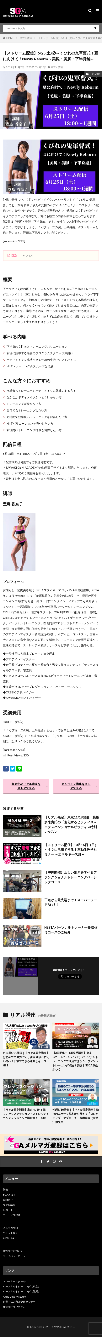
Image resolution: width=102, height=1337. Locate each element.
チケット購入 (10, 1233)
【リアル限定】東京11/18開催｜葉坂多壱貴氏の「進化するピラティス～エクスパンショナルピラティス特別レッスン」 (71, 824)
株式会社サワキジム (14, 1306)
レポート (8, 1209)
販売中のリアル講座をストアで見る (26, 786)
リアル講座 (26, 38)
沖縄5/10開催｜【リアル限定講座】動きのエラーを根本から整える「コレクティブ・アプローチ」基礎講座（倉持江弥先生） (75, 1116)
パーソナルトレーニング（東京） (21, 1286)
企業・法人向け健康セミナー (19, 1301)
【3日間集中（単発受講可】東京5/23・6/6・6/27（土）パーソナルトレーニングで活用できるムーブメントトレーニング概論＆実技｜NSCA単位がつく (75, 1061)
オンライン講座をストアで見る (76, 786)
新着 (5, 1189)
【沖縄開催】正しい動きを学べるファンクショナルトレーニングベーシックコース (70, 877)
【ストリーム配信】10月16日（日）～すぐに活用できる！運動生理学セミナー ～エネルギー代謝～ (71, 850)
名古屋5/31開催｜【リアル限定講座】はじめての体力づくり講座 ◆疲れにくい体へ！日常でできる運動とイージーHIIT (26, 1059)
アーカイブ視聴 (11, 1215)
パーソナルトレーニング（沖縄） (21, 1291)
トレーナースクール (14, 1281)
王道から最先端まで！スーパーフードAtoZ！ (70, 902)
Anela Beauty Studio (14, 1296)
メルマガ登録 (10, 1227)
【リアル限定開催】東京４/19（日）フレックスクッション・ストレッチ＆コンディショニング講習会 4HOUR (26, 1114)
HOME (10, 38)
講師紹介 (8, 1199)
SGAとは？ (9, 1194)
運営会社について (13, 1250)
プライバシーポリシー (15, 1255)
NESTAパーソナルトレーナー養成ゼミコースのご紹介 (70, 930)
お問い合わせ (10, 1238)
